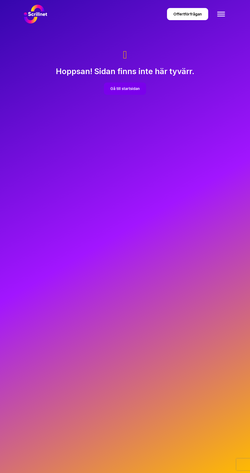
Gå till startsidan (125, 88)
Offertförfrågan (187, 14)
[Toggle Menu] (221, 14)
